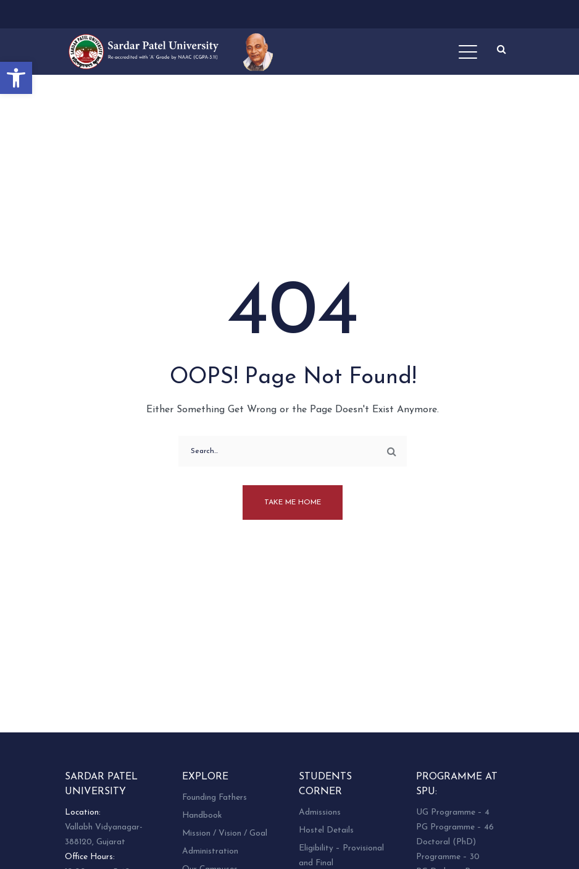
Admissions (320, 812)
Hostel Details (326, 830)
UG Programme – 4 (452, 812)
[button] (16, 78)
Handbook (202, 816)
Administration (210, 851)
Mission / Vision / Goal (224, 833)
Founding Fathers (214, 798)
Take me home (292, 502)
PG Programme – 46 (455, 827)
